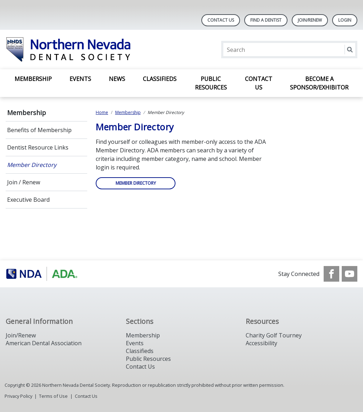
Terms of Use (53, 396)
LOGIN (344, 20)
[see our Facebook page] (331, 274)
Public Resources (211, 83)
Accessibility (261, 343)
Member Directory (31, 165)
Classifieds (160, 79)
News (117, 79)
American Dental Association (44, 343)
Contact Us (220, 20)
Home (102, 112)
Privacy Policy (18, 396)
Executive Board (28, 200)
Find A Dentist (265, 20)
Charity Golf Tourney (274, 335)
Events (80, 79)
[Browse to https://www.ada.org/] (42, 274)
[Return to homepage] (97, 49)
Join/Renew (310, 20)
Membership (33, 79)
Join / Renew (23, 182)
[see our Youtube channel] (349, 274)
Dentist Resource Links (37, 147)
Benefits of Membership (39, 130)
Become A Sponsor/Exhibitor (319, 83)
